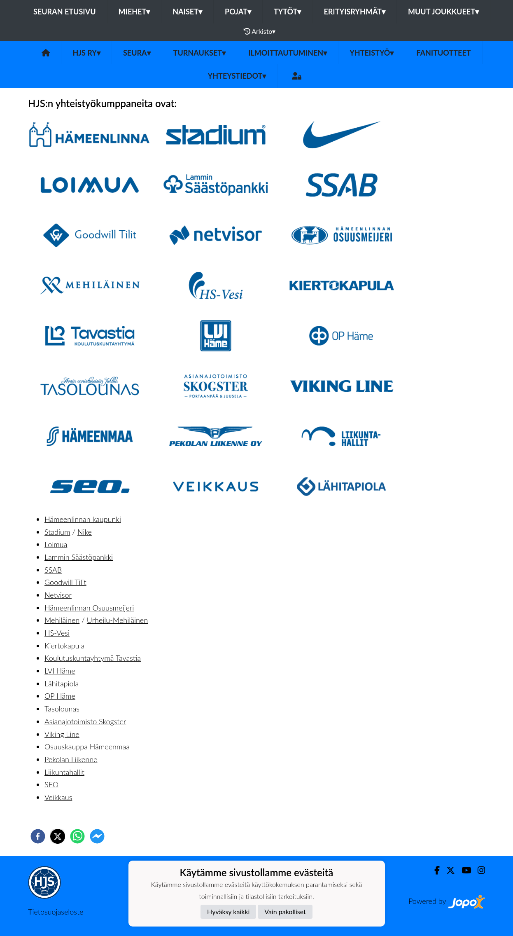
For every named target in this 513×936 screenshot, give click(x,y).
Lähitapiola (61, 683)
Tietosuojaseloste (55, 911)
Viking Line (61, 734)
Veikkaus (58, 797)
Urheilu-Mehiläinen (117, 620)
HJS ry (86, 52)
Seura (137, 52)
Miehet (134, 11)
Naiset (187, 11)
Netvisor (58, 594)
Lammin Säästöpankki (78, 557)
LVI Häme (59, 670)
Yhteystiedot (237, 75)
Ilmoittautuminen (287, 52)
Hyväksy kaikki (228, 911)
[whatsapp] (77, 836)
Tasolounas (61, 708)
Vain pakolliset (285, 911)
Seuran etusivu (64, 11)
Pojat (238, 11)
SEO (51, 784)
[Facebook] (434, 870)
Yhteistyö (372, 52)
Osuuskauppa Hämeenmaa (87, 746)
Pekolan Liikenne (70, 759)
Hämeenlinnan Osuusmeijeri (89, 607)
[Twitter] (447, 870)
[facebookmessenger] (97, 836)
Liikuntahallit (64, 772)
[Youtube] (463, 870)
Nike (84, 531)
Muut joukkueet (443, 11)
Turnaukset (199, 52)
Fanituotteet (443, 52)
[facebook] (37, 836)
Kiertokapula (64, 645)
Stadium (57, 531)
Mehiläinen (61, 620)
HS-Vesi (57, 632)
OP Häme (59, 695)
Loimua (55, 544)
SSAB (53, 569)
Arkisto (260, 31)
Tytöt (287, 11)
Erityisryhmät (354, 11)
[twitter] (57, 836)
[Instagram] (478, 870)
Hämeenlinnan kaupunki (82, 519)
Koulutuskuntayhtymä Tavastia (92, 657)
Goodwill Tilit (65, 582)
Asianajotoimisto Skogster (85, 721)
